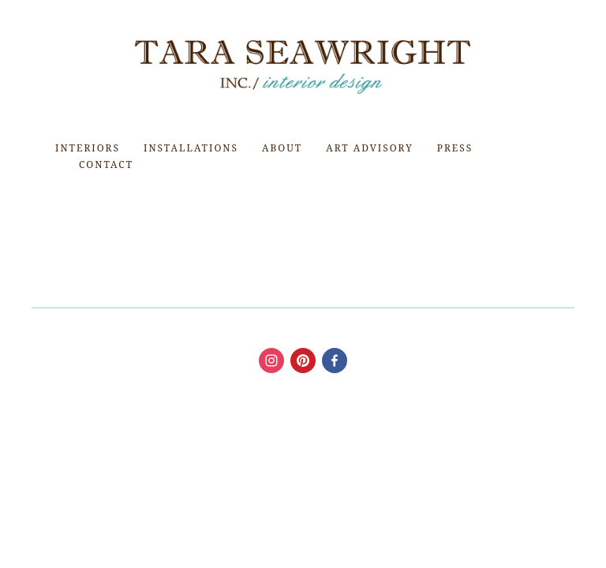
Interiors (87, 148)
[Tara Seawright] (271, 360)
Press (455, 148)
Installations (191, 148)
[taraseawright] (303, 360)
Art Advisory (369, 148)
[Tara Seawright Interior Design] (334, 360)
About (282, 148)
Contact (106, 164)
